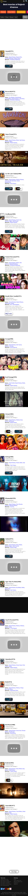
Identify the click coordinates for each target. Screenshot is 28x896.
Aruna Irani (18, 730)
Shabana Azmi (19, 420)
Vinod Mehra (19, 811)
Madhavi (7, 346)
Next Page (14, 871)
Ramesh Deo (19, 57)
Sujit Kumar (22, 140)
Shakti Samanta (13, 142)
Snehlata (7, 505)
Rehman (22, 625)
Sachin (6, 421)
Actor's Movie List (17, 880)
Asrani (10, 666)
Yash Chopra (13, 465)
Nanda (17, 462)
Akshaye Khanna (20, 179)
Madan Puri (7, 588)
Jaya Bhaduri (12, 97)
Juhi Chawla (19, 344)
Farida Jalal (18, 220)
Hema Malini (19, 544)
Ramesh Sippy (13, 547)
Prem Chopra (8, 384)
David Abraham (12, 302)
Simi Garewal (16, 546)
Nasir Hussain (19, 504)
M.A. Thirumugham (14, 304)
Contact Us (16, 882)
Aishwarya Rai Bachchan (10, 180)
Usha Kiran (21, 98)
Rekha (17, 262)
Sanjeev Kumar (8, 627)
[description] (9, 53)
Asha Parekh (12, 383)
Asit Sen (12, 506)
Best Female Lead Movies (6, 881)
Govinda (11, 346)
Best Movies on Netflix (5, 882)
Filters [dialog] (25, 17)
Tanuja (12, 303)
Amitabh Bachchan (9, 58)
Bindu (17, 140)
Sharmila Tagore (8, 141)
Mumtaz (18, 625)
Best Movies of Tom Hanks (6, 884)
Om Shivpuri (12, 731)
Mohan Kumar (13, 422)
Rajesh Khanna (12, 57)
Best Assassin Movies (5, 885)
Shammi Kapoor (8, 546)
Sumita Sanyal (17, 58)
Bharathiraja (13, 733)
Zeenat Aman (19, 665)
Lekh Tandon (13, 590)
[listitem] (3, 12)
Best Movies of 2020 (5, 880)
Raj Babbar (18, 587)
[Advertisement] (14, 34)
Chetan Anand (13, 771)
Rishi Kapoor (13, 183)
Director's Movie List (18, 881)
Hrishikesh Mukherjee (15, 59)
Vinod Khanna (11, 770)
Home (5, 1)
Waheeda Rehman (13, 505)
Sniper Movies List (4, 879)
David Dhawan (13, 347)
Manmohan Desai (14, 690)
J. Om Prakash (13, 628)
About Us (16, 884)
